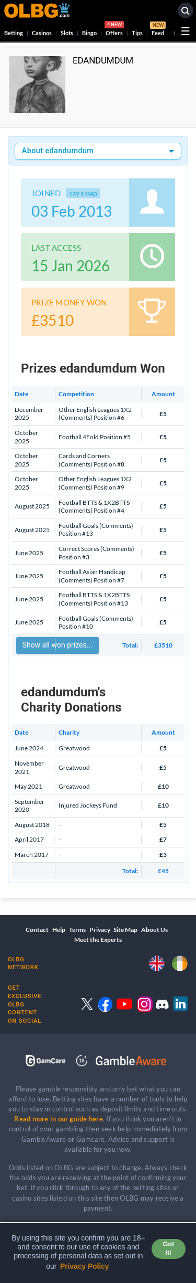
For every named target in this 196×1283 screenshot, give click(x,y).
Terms (77, 930)
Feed (158, 30)
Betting (13, 32)
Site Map (125, 930)
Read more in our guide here (58, 1119)
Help (58, 930)
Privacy (99, 930)
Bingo (89, 32)
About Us (154, 930)
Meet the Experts (98, 939)
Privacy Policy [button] (84, 1266)
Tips (137, 32)
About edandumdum (58, 150)
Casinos (42, 32)
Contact (37, 930)
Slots (67, 32)
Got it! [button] (168, 1248)
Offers (114, 30)
